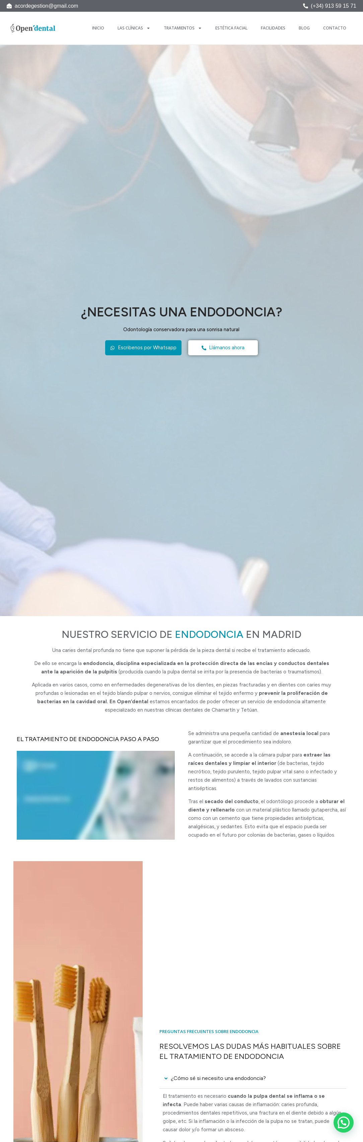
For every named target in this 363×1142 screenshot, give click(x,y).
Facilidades (273, 28)
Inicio (98, 28)
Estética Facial (231, 28)
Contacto (334, 28)
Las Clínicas (134, 28)
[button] (344, 1123)
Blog (304, 28)
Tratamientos (183, 28)
